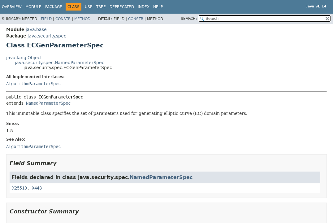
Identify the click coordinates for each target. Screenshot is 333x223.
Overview (12, 7)
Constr (63, 19)
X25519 (19, 188)
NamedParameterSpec (48, 103)
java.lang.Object (24, 57)
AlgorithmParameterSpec (33, 83)
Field (46, 19)
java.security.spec (47, 35)
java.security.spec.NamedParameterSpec (59, 62)
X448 (37, 188)
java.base (36, 29)
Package (53, 7)
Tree (101, 7)
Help (158, 7)
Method (82, 19)
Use (89, 7)
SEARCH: (189, 18)
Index (143, 7)
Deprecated (122, 7)
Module (33, 7)
